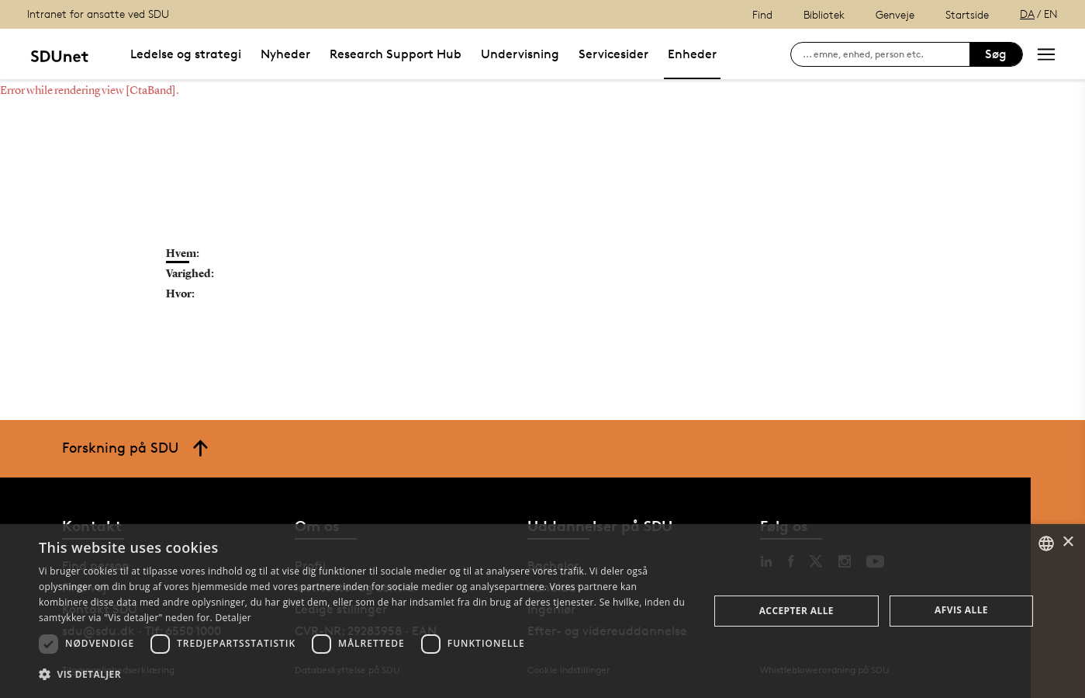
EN (1051, 13)
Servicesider (613, 54)
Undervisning (520, 54)
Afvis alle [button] (961, 609)
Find (762, 14)
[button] (364, 674)
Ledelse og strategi (185, 54)
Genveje (895, 14)
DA (1027, 13)
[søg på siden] (886, 54)
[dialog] (542, 611)
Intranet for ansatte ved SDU (98, 13)
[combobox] (1046, 543)
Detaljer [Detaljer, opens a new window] (233, 617)
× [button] (1067, 542)
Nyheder (285, 54)
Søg (996, 54)
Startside (967, 14)
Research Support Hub (395, 54)
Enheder (692, 54)
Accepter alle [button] (796, 610)
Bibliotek (824, 14)
